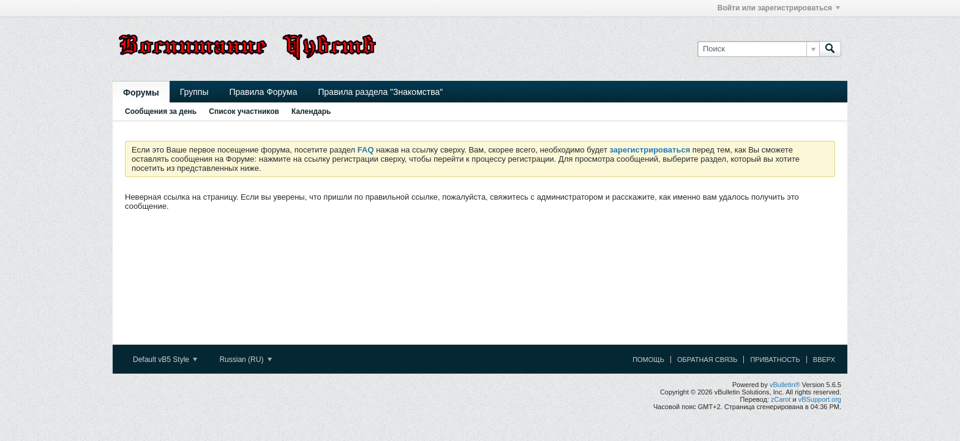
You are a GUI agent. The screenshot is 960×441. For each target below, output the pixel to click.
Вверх (824, 359)
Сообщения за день (161, 111)
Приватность (775, 359)
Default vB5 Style (165, 359)
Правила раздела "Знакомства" (380, 92)
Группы (194, 92)
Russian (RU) (245, 359)
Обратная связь (707, 359)
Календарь (311, 111)
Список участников (244, 111)
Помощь (648, 359)
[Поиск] (758, 49)
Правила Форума (263, 92)
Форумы (141, 92)
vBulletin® (785, 384)
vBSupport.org (819, 399)
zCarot (780, 399)
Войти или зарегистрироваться (779, 8)
